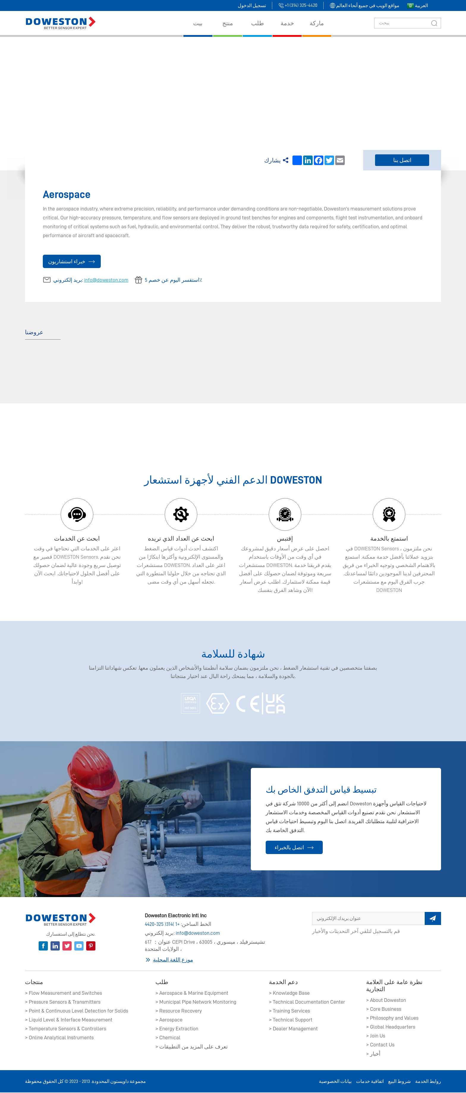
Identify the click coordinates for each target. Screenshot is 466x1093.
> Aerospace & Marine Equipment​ (191, 993)
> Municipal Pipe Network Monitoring (195, 1002)
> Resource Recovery (178, 1011)
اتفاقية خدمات (370, 1082)
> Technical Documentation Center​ (307, 1002)
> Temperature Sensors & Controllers (65, 1029)
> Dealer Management (293, 1029)
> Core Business (383, 1009)
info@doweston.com (106, 280)
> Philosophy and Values (392, 1018)
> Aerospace (168, 1020)
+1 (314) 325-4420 (163, 925)
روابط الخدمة (428, 1082)
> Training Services (289, 1011)
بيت (242, 85)
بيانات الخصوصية (335, 1082)
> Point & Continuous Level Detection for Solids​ (76, 1011)
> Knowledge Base (289, 993)
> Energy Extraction (176, 1029)
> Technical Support (290, 1020)
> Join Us (375, 1036)
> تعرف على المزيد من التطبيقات (191, 1047)
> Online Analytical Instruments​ (59, 1038)
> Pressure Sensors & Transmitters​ (62, 1002)
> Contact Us (380, 1045)
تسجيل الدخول (252, 5)
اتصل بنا (402, 160)
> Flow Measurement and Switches (63, 993)
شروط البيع (399, 1082)
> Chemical (167, 1038)
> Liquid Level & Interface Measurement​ (68, 1020)
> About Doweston (386, 1000)
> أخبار (373, 1054)
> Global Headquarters (390, 1027)
